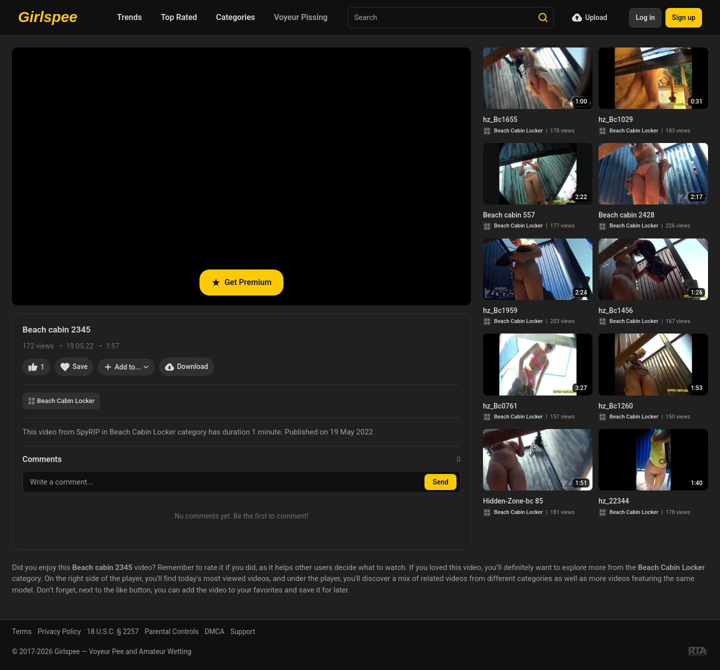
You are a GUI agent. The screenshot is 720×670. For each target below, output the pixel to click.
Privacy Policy (59, 632)
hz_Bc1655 (500, 120)
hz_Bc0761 (500, 406)
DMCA (214, 632)
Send (440, 482)
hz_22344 (613, 501)
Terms (22, 632)
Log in (645, 18)
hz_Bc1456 (615, 310)
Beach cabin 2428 (626, 215)
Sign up (684, 18)
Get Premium (242, 282)
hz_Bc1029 (615, 120)
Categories (235, 17)
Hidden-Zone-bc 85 (513, 501)
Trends (129, 17)
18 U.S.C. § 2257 (113, 632)
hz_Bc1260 (615, 406)
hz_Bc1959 (500, 310)
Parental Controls (171, 632)
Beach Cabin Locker (61, 400)
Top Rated (179, 17)
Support (242, 632)
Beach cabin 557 (509, 215)
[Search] (543, 18)
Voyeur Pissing (301, 17)
